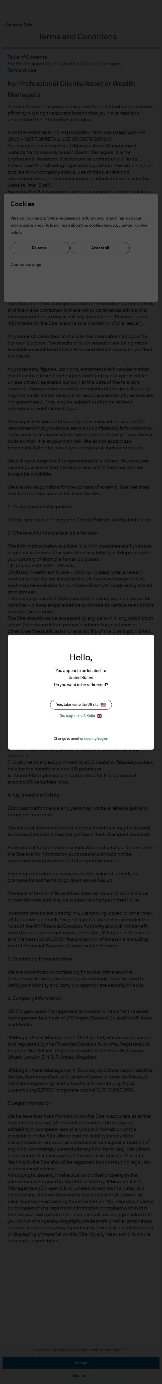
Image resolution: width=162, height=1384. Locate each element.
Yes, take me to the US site (81, 704)
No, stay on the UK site (81, 716)
